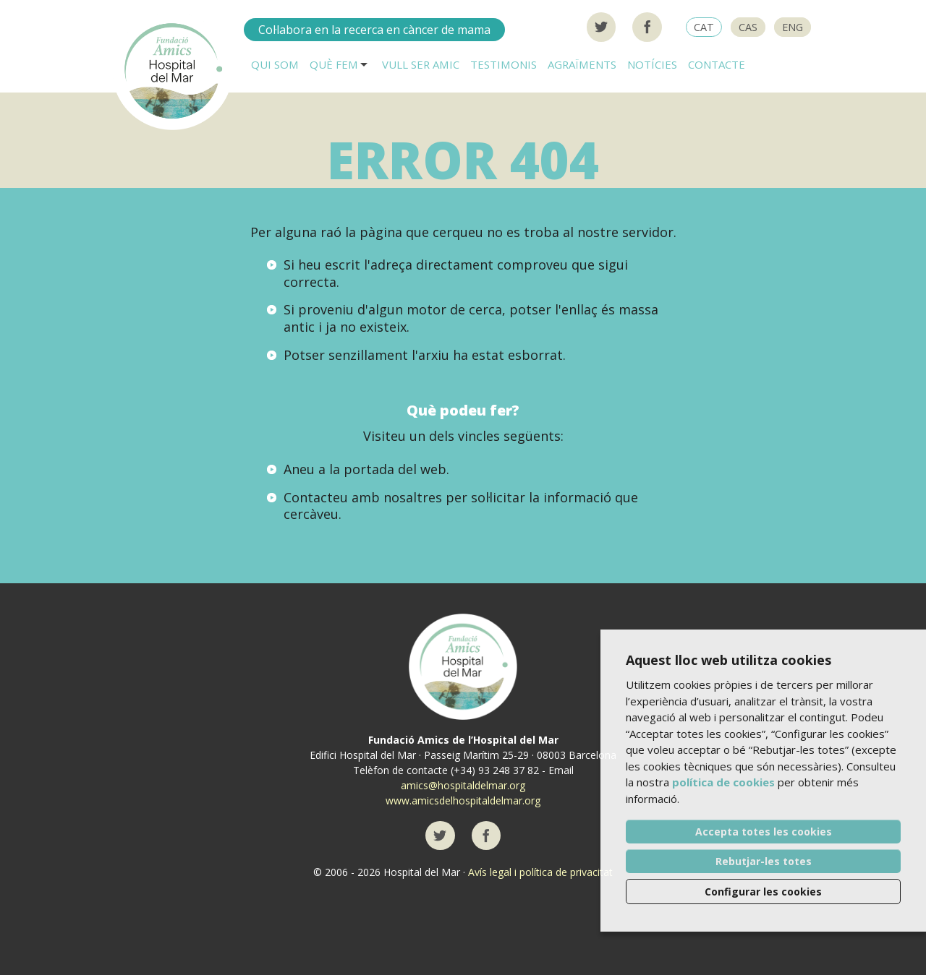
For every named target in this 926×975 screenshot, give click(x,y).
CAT (704, 27)
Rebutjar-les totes (763, 861)
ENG (792, 27)
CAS (748, 27)
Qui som (275, 64)
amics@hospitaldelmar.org (463, 785)
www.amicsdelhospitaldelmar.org (463, 800)
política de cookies (723, 782)
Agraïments (582, 64)
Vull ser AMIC (420, 64)
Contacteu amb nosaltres (363, 497)
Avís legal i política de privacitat (540, 872)
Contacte (716, 64)
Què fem (334, 64)
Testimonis (503, 64)
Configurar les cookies (763, 891)
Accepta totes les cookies (763, 831)
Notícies (652, 64)
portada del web (395, 469)
